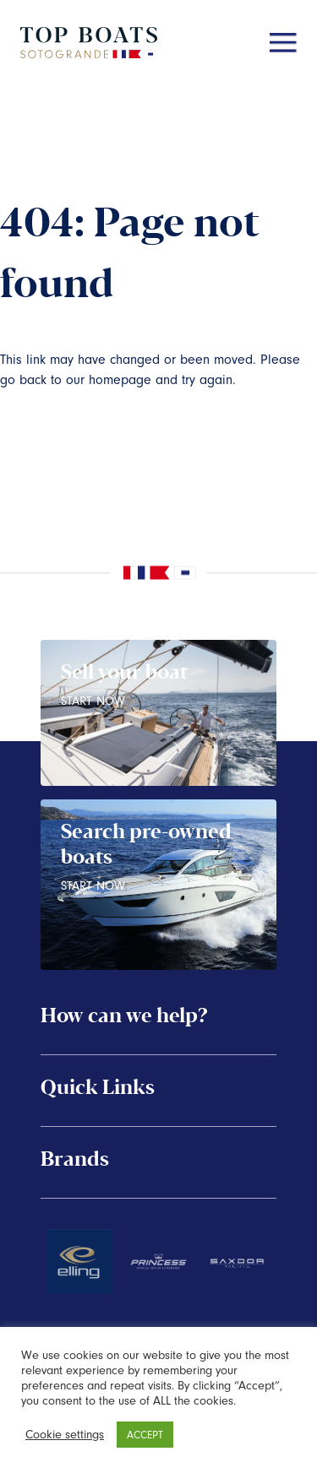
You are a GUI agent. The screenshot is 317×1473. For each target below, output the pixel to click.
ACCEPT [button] (145, 1434)
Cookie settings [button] (64, 1434)
